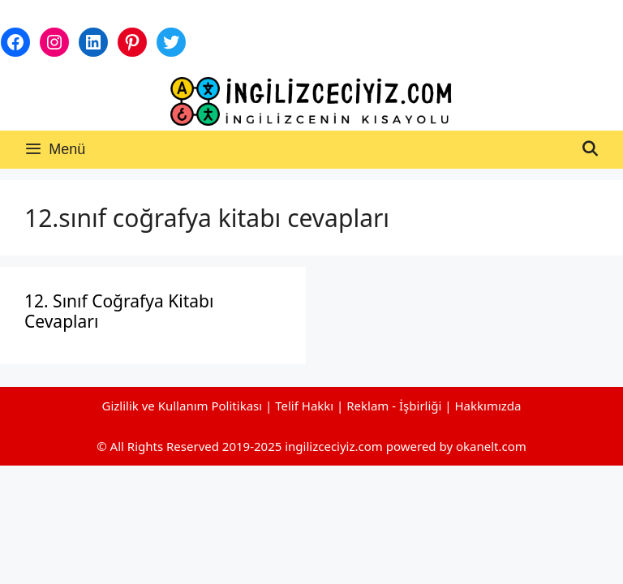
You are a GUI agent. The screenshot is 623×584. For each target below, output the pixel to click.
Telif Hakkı (304, 405)
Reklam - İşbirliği (395, 405)
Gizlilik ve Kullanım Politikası (181, 405)
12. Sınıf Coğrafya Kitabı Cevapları (118, 311)
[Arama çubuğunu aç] (590, 150)
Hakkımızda (488, 405)
